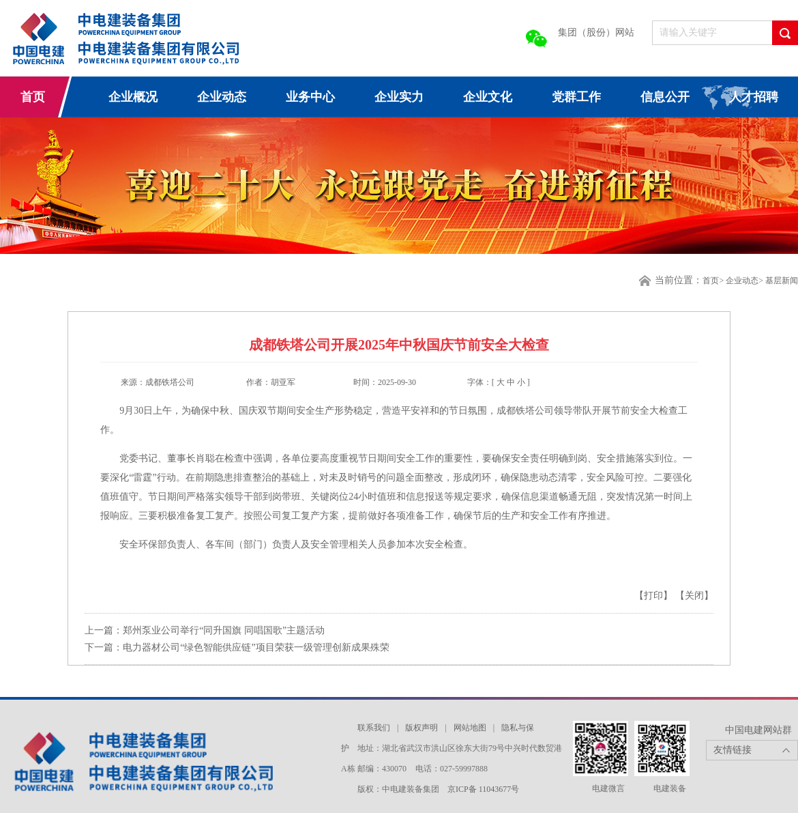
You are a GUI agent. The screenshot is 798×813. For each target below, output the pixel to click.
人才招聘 (753, 97)
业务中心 (310, 97)
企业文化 (487, 97)
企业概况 (133, 97)
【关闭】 (694, 595)
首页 (32, 97)
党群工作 (576, 97)
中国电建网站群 (758, 730)
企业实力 (399, 97)
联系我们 (373, 727)
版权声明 (421, 727)
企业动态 (221, 97)
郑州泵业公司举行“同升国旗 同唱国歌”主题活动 (224, 630)
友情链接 (732, 750)
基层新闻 (781, 280)
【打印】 (654, 595)
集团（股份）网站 (596, 32)
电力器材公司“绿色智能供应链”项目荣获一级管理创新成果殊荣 (256, 647)
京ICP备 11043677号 (483, 789)
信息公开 (665, 97)
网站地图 (470, 727)
